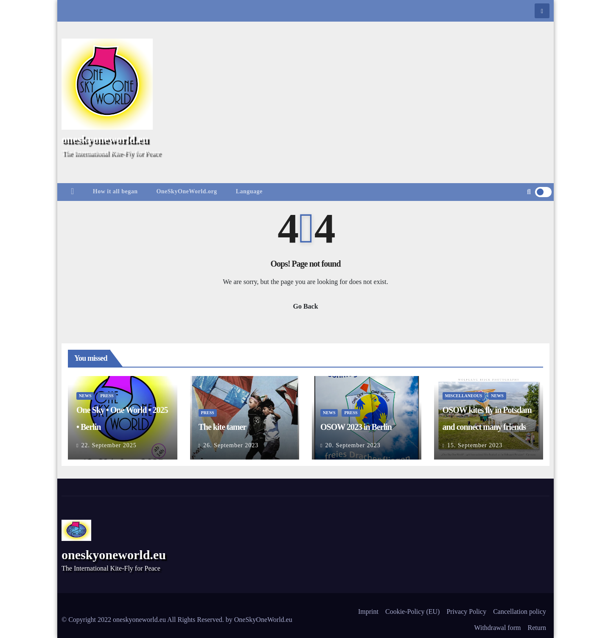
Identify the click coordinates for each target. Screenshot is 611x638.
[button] (529, 191)
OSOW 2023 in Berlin (356, 427)
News (85, 395)
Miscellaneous (463, 395)
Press (106, 395)
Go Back (305, 306)
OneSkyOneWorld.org (186, 191)
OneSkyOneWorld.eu (263, 619)
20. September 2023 (352, 445)
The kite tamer (223, 427)
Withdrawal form (497, 627)
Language (249, 191)
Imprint (368, 611)
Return (536, 627)
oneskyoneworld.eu (105, 139)
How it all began (115, 191)
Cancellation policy (519, 611)
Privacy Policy (466, 611)
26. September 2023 (230, 445)
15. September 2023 (474, 445)
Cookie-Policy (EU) (412, 611)
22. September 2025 (108, 445)
